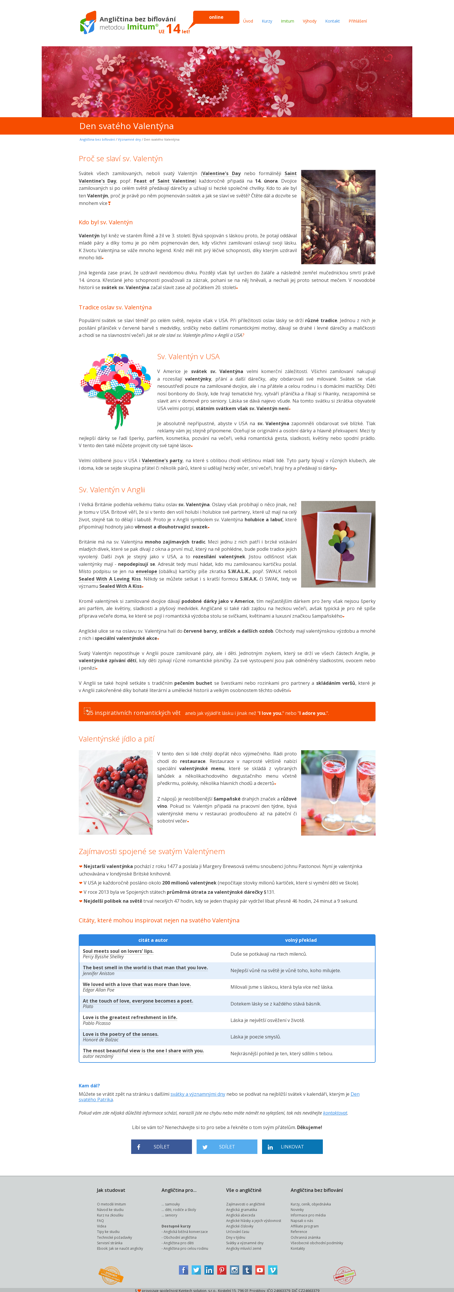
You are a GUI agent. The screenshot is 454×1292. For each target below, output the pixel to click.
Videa (101, 1224)
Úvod (248, 21)
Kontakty (298, 1247)
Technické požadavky (114, 1236)
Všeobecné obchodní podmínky (317, 1241)
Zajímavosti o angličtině (245, 1202)
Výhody (309, 21)
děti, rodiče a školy (180, 1208)
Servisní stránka (109, 1241)
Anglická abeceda (240, 1213)
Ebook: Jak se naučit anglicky (120, 1247)
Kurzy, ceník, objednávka (311, 1202)
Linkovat (286, 1145)
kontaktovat (335, 1111)
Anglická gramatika (241, 1208)
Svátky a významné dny (244, 1241)
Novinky (297, 1208)
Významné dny (129, 139)
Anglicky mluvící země (243, 1247)
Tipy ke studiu (108, 1230)
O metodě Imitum (111, 1202)
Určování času (237, 1230)
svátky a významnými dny (198, 1092)
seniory (171, 1213)
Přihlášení (358, 21)
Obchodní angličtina (180, 1236)
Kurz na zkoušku (110, 1213)
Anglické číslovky (239, 1224)
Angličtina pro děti (179, 1241)
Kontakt (332, 21)
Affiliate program (305, 1224)
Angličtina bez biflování (97, 139)
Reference (299, 1230)
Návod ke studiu (110, 1208)
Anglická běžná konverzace (186, 1230)
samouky (172, 1202)
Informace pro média (308, 1213)
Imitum (287, 21)
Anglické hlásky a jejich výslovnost (253, 1219)
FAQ (100, 1219)
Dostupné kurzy (176, 1224)
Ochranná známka (306, 1236)
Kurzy (267, 21)
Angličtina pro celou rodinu (186, 1247)
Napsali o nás (302, 1219)
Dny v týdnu (235, 1236)
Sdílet (153, 1145)
